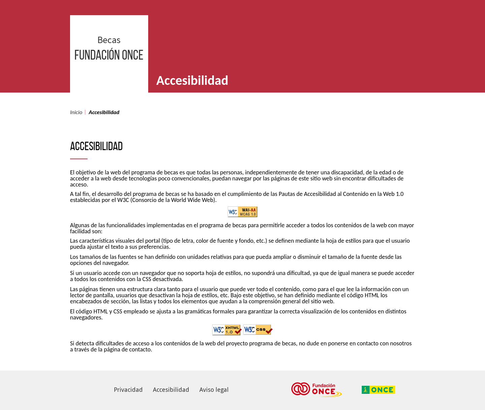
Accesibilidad (171, 389)
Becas (109, 67)
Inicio (76, 112)
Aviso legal (214, 389)
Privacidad (128, 389)
